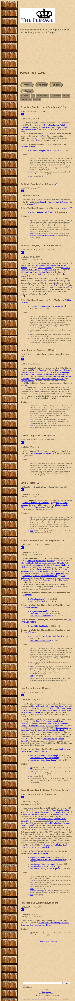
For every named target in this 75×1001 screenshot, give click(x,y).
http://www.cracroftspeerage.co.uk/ (40, 891)
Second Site (43, 999)
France (55, 129)
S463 (32, 678)
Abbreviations (56, 96)
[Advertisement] (46, 53)
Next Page (37, 99)
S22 (31, 666)
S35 (31, 880)
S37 (31, 172)
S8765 (32, 778)
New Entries (25, 96)
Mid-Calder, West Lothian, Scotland (40, 561)
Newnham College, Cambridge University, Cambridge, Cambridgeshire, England (44, 724)
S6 (31, 158)
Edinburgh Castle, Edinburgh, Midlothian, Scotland (44, 506)
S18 (31, 338)
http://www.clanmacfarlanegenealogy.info (42, 235)
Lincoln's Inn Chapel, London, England (37, 272)
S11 (31, 419)
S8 (31, 334)
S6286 (32, 234)
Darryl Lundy (46, 992)
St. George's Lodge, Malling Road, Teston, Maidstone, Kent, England (44, 846)
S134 (32, 889)
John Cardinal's (35, 999)
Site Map (66, 96)
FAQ (33, 96)
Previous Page (26, 99)
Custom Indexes (42, 96)
